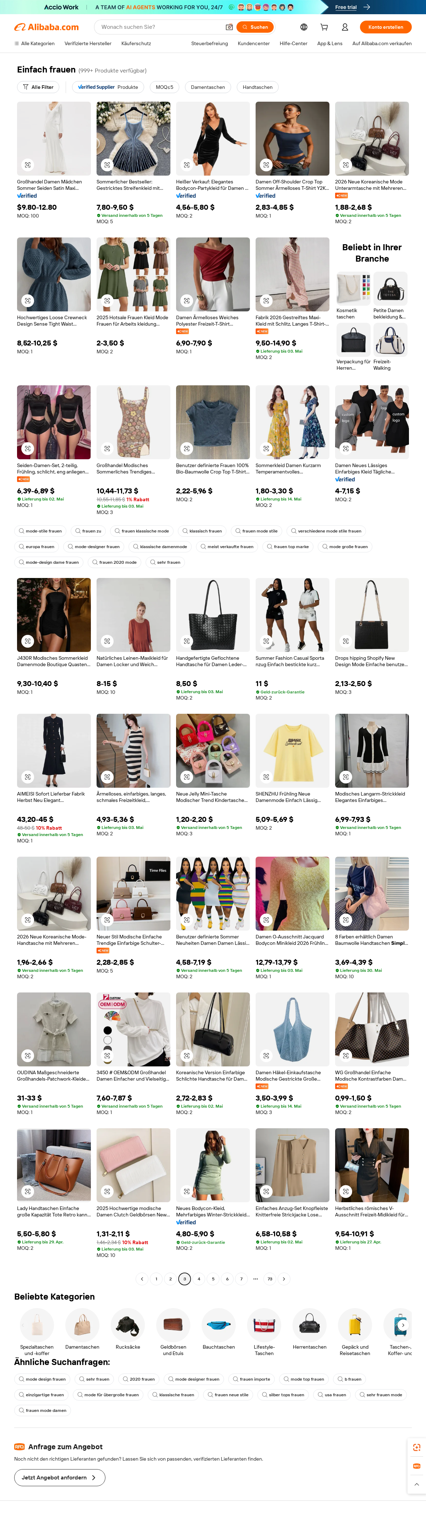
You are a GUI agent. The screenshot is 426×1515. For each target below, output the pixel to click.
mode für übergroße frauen (108, 1395)
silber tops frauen (283, 1395)
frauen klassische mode (142, 531)
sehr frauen (165, 562)
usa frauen (332, 1395)
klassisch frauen (202, 531)
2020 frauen (139, 1379)
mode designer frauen (193, 1379)
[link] (417, 1447)
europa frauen (36, 547)
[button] (229, 27)
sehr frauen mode (381, 1395)
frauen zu (88, 531)
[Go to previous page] (142, 1279)
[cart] (325, 28)
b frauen (349, 1379)
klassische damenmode (160, 547)
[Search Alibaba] (160, 27)
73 (270, 1278)
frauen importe (251, 1379)
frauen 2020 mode (114, 562)
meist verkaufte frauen (227, 547)
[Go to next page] (284, 1279)
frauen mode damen (42, 1410)
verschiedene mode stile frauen (326, 531)
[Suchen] (255, 27)
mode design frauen (42, 1379)
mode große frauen (345, 547)
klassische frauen (173, 1395)
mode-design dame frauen (49, 562)
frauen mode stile (256, 531)
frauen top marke (288, 547)
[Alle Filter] (38, 87)
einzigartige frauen (41, 1395)
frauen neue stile (228, 1395)
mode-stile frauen (40, 531)
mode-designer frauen (94, 547)
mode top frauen (304, 1379)
